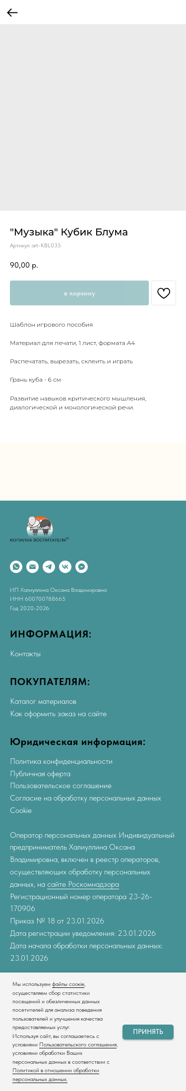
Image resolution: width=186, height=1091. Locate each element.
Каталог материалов (43, 701)
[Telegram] (49, 567)
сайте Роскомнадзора (83, 884)
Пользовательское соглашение (61, 785)
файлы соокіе (68, 983)
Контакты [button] (25, 653)
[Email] (32, 567)
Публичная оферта (40, 773)
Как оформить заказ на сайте (58, 713)
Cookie (21, 810)
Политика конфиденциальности (61, 761)
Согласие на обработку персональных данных (85, 798)
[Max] (81, 567)
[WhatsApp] (16, 567)
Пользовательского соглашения (78, 1044)
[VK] (65, 567)
